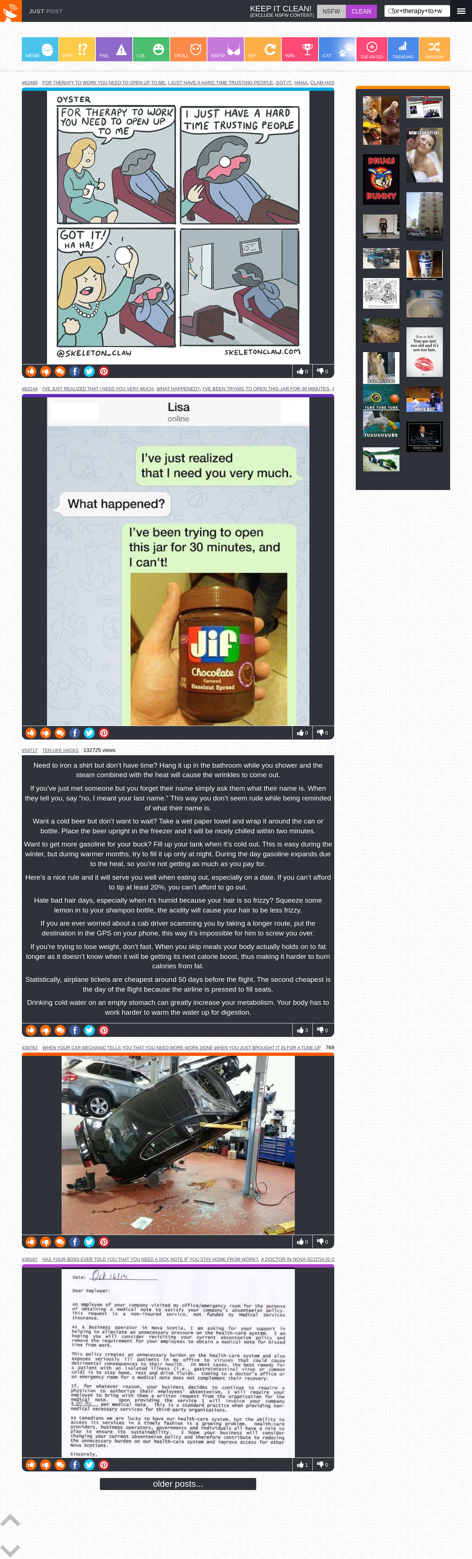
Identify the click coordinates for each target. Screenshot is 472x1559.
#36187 (30, 1259)
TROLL (187, 51)
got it (284, 82)
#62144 (30, 388)
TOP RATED (371, 50)
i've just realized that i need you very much (97, 388)
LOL (150, 51)
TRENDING (403, 50)
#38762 (30, 1047)
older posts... (178, 1484)
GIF (262, 51)
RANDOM (434, 50)
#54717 (30, 750)
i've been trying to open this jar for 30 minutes (266, 388)
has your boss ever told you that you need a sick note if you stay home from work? (150, 1259)
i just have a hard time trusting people (220, 82)
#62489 (30, 82)
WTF (74, 51)
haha (301, 82)
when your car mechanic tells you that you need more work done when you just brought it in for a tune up (181, 1047)
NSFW (225, 51)
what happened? (178, 388)
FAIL (113, 51)
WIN (299, 51)
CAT (338, 51)
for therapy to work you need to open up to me (103, 82)
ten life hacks (60, 750)
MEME (39, 51)
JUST (46, 11)
